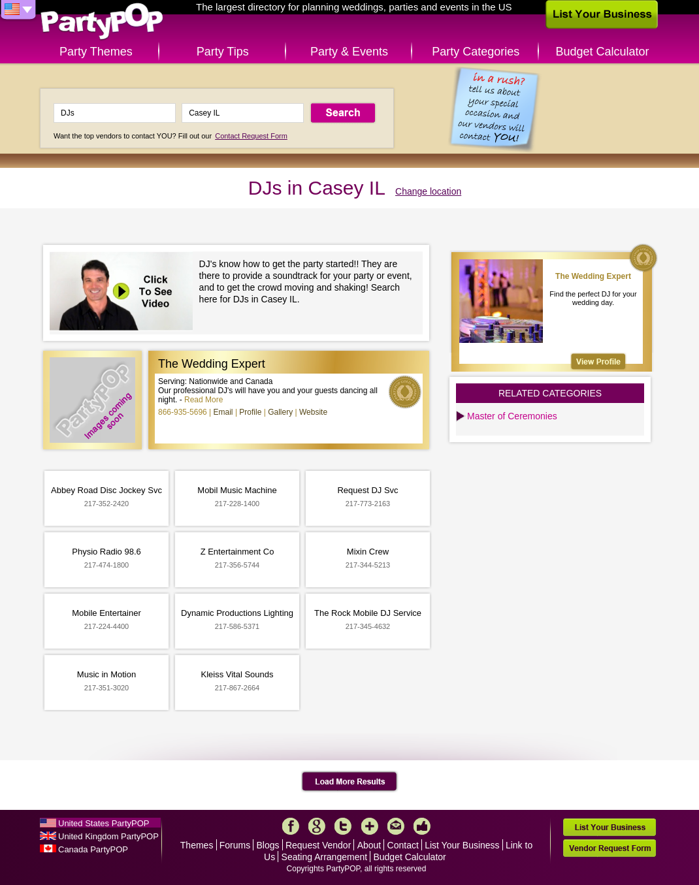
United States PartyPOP (103, 823)
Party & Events (349, 51)
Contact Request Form (251, 136)
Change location (428, 191)
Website (313, 412)
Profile (250, 412)
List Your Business (462, 845)
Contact (403, 845)
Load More (349, 782)
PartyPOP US (102, 22)
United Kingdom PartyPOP (108, 836)
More (369, 826)
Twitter (342, 826)
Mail (395, 826)
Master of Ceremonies (512, 416)
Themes (197, 845)
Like (422, 826)
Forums (234, 845)
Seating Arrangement (325, 857)
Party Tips (223, 51)
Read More (203, 399)
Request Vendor (318, 845)
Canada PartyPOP (93, 849)
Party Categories (475, 51)
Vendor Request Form (609, 848)
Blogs (268, 845)
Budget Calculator (602, 51)
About (369, 845)
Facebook (290, 826)
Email (223, 412)
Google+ (316, 826)
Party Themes (96, 51)
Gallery (280, 412)
